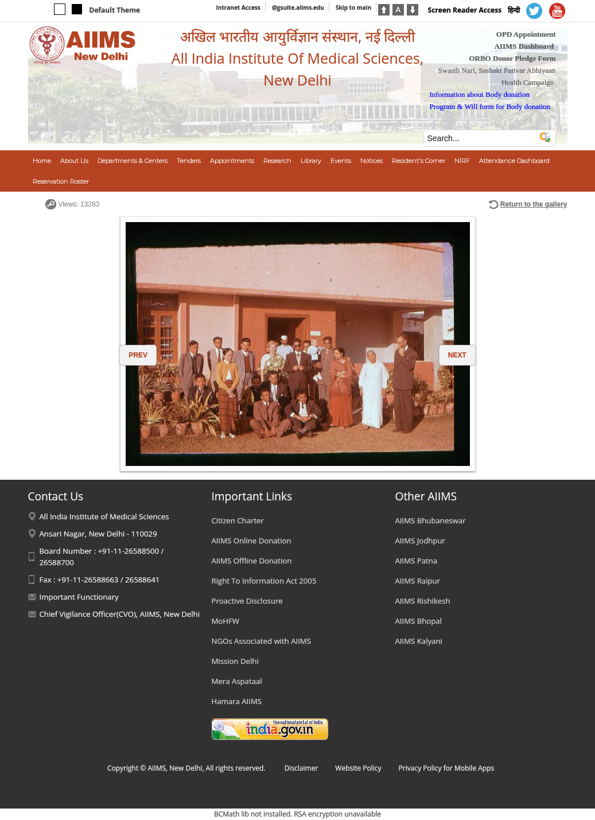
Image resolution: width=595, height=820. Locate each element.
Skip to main (353, 7)
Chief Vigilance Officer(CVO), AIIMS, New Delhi (120, 614)
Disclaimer (301, 768)
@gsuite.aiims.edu (298, 7)
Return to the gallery (533, 204)
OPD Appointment (526, 34)
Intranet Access (238, 7)
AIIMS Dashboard (524, 46)
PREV (138, 355)
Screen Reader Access (465, 10)
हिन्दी (514, 10)
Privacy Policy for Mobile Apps (447, 768)
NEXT (457, 355)
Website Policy (358, 768)
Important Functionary (79, 597)
